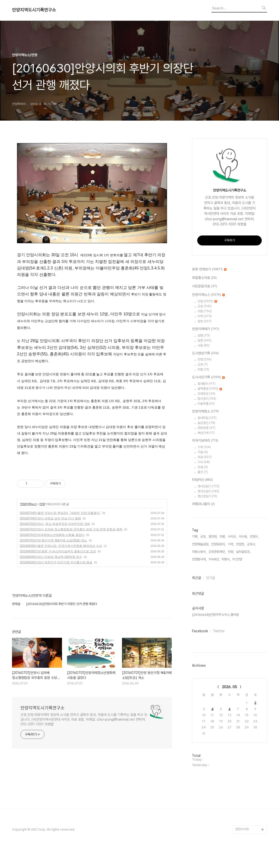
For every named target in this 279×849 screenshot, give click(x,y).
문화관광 (206, 428)
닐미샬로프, (243, 552)
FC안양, (237, 559)
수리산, (232, 536)
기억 (204, 447)
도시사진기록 (208, 377)
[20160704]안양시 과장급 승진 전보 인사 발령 (50, 518)
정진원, (213, 536)
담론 (205, 340)
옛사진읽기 (209, 486)
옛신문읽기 (207, 496)
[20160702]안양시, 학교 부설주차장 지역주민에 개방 (55, 524)
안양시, (254, 536)
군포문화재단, (217, 552)
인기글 (210, 578)
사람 (204, 345)
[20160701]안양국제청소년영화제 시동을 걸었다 (52, 535)
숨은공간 (206, 423)
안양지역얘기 (205, 329)
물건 (203, 472)
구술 (203, 452)
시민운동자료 (204, 286)
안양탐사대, (199, 559)
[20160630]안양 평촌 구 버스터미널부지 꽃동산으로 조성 (58, 551)
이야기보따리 (205, 440)
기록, (195, 536)
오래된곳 (206, 394)
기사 (204, 462)
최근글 (196, 578)
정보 (205, 321)
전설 (203, 467)
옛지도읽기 (208, 491)
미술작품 (206, 404)
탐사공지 (207, 399)
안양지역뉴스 (28, 504)
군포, (203, 536)
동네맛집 (207, 418)
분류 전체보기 (209, 269)
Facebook (200, 631)
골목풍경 (210, 389)
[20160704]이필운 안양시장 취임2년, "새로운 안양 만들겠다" (60, 513)
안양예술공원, (200, 544)
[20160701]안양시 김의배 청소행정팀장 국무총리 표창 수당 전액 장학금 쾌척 (71, 529)
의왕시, (226, 559)
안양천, (240, 544)
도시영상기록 (205, 353)
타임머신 (202, 479)
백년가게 (206, 433)
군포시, (251, 544)
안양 (42, 504)
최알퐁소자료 (204, 277)
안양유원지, (218, 544)
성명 (204, 335)
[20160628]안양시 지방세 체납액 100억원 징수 (51, 557)
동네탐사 (206, 384)
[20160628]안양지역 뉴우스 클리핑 (215, 615)
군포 (205, 306)
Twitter (219, 631)
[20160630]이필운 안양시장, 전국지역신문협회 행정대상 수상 (61, 546)
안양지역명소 (205, 411)
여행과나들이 (203, 504)
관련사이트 (242, 829)
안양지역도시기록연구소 (34, 9)
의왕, (223, 536)
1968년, (214, 559)
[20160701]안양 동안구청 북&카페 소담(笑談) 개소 (53, 540)
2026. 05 (229, 687)
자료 (205, 457)
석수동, (243, 536)
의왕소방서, (199, 552)
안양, (231, 552)
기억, (231, 544)
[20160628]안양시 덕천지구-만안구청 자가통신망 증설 (56, 562)
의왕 (205, 311)
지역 (205, 316)
